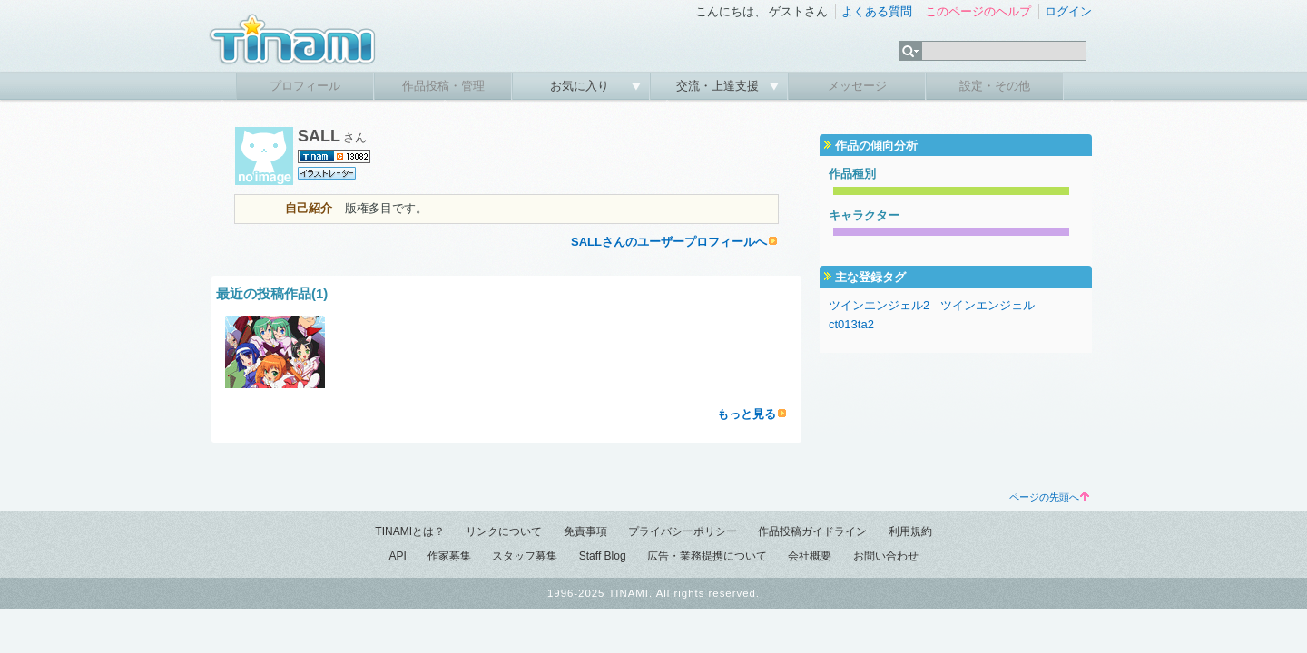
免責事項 (585, 531)
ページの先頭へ (1049, 497)
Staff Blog (602, 556)
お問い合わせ (886, 556)
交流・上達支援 (719, 86)
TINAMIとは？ (410, 531)
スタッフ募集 (524, 556)
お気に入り (581, 86)
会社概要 (809, 556)
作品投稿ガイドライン (812, 531)
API (397, 556)
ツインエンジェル (987, 305)
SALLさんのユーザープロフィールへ (669, 242)
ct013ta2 (851, 324)
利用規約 (910, 531)
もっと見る (746, 414)
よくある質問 (876, 11)
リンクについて (504, 531)
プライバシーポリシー (682, 531)
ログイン (1068, 11)
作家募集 (449, 556)
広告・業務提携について (707, 556)
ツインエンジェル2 (879, 305)
